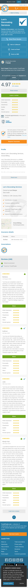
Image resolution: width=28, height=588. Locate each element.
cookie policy (6, 579)
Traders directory (19, 546)
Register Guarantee (14, 141)
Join (18, 1)
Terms (16, 551)
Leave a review (14, 95)
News (2, 551)
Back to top (14, 517)
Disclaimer (17, 549)
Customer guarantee (20, 554)
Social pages (4, 554)
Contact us (4, 549)
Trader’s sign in (23, 5)
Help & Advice (5, 546)
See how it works (14, 534)
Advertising (4, 544)
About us (3, 542)
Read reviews (14, 90)
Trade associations (20, 542)
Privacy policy (18, 544)
